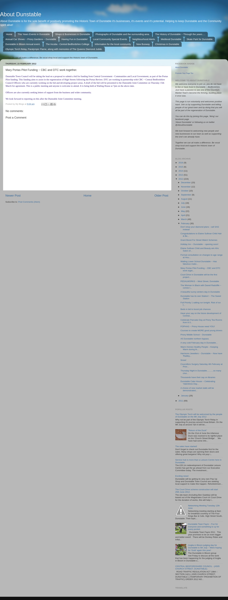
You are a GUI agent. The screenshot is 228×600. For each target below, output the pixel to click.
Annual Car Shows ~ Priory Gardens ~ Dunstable (30, 39)
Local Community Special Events (110, 39)
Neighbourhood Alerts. (143, 39)
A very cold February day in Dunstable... (199, 343)
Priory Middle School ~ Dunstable (196, 335)
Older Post (161, 195)
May (183, 211)
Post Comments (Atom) (29, 202)
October (185, 191)
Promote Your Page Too (184, 73)
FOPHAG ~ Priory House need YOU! (198, 326)
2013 (181, 175)
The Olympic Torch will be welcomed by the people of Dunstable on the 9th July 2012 (198, 415)
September (186, 195)
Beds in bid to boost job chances (196, 309)
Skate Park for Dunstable (199, 39)
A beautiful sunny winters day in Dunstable (200, 292)
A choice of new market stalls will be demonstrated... (197, 389)
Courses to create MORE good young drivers (201, 330)
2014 (181, 171)
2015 (181, 167)
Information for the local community (113, 44)
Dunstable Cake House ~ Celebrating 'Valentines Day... (198, 382)
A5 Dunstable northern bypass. (195, 339)
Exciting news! (182, 476)
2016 (181, 162)
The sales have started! (186, 446)
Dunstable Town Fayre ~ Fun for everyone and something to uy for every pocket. (203, 526)
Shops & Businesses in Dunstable (72, 34)
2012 (181, 179)
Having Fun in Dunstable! (75, 39)
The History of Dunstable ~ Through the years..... (180, 34)
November (186, 187)
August (184, 199)
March (184, 219)
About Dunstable (20, 14)
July (183, 203)
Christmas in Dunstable (167, 44)
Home (9, 34)
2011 (181, 401)
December (186, 182)
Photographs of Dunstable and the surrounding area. (123, 34)
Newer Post (13, 195)
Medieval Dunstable (171, 39)
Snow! (183, 360)
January (185, 395)
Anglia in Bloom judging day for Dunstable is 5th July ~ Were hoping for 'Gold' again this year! (204, 547)
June (183, 207)
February (185, 223)
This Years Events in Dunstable (34, 34)
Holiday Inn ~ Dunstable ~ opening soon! (199, 244)
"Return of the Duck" (197, 430)
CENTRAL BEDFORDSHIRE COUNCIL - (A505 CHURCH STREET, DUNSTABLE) (197, 567)
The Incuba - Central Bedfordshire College (67, 44)
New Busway (143, 44)
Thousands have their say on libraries (198, 377)
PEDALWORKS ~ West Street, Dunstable (200, 281)
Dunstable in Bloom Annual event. (22, 44)
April (183, 215)
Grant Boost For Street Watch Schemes (199, 240)
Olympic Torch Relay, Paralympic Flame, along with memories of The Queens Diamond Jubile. (53, 49)
